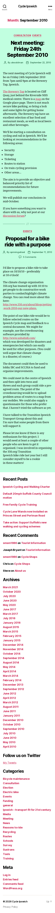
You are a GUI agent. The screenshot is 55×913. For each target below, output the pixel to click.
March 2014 (10, 675)
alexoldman (17, 62)
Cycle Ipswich (27, 6)
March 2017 (10, 613)
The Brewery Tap (13, 91)
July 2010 (9, 733)
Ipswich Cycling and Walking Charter (26, 486)
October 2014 (11, 653)
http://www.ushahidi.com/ (19, 338)
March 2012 (10, 702)
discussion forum (13, 216)
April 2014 (9, 671)
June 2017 (9, 609)
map (38, 99)
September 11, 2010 (42, 252)
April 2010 (9, 746)
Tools (6, 854)
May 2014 (9, 666)
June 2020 (10, 600)
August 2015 (11, 627)
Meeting (8, 818)
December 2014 (13, 644)
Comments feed (13, 883)
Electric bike (11, 792)
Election (8, 787)
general (8, 805)
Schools (8, 840)
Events (36, 35)
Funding (8, 800)
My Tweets (9, 762)
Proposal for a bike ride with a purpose (28, 241)
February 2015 (12, 635)
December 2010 (13, 720)
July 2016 (9, 618)
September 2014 (13, 658)
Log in (6, 875)
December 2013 (13, 684)
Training (8, 858)
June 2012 (9, 693)
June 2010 (9, 737)
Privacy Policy (10, 906)
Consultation (22, 35)
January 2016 (12, 622)
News (6, 823)
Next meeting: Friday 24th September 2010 (27, 49)
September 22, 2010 (40, 62)
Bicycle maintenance (16, 778)
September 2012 (13, 689)
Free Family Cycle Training (20, 504)
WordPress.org (12, 888)
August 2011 (11, 706)
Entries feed (10, 879)
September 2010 (13, 728)
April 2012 (9, 697)
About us (20, 570)
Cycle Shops (29, 556)
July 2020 (9, 596)
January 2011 (11, 715)
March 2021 (10, 587)
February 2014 (12, 680)
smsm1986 (10, 543)
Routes (7, 836)
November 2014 (13, 649)
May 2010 (9, 742)
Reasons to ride (13, 827)
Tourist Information (33, 543)
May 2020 (9, 605)
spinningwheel (17, 252)
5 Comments (29, 257)
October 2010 (12, 724)
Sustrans (8, 849)
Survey (7, 845)
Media (7, 814)
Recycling (9, 831)
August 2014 (11, 662)
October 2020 (12, 591)
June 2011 (9, 711)
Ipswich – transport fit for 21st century (27, 809)
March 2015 (10, 631)
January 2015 (12, 640)
